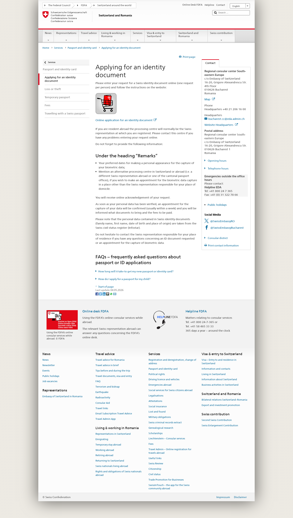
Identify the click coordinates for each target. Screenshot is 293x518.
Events (46, 370)
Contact (208, 63)
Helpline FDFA (196, 311)
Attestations (155, 401)
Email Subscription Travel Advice (113, 413)
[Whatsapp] (111, 293)
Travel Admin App (105, 419)
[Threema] (108, 293)
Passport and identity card (82, 47)
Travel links (101, 408)
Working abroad (104, 450)
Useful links (155, 458)
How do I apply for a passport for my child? (124, 279)
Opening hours (216, 160)
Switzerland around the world (114, 5)
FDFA (84, 5)
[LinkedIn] (104, 293)
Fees (151, 444)
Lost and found (157, 411)
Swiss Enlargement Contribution (220, 425)
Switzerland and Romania (192, 37)
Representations (66, 37)
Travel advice (89, 37)
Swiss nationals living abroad (111, 466)
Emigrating (101, 439)
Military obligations (160, 417)
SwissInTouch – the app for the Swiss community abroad (169, 487)
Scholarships (156, 433)
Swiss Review (156, 463)
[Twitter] (101, 293)
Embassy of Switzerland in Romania (62, 396)
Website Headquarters (221, 125)
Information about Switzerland (219, 379)
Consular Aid (102, 403)
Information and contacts (216, 368)
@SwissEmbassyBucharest (227, 227)
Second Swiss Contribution (217, 420)
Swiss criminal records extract (165, 422)
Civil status (155, 474)
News (48, 37)
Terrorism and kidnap (107, 386)
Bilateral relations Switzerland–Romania (224, 400)
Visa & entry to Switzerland (160, 37)
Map (209, 99)
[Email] (114, 293)
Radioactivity (102, 397)
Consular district (217, 238)
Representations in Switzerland (113, 433)
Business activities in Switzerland (220, 385)
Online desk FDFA (95, 311)
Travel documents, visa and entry (113, 376)
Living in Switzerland (214, 374)
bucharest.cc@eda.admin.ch (226, 119)
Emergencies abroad (160, 385)
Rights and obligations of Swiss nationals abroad (118, 473)
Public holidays (217, 205)
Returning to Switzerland (109, 460)
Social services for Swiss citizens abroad (170, 390)
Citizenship (155, 469)
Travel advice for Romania (109, 359)
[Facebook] (97, 293)
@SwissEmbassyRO (222, 221)
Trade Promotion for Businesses (166, 479)
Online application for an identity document (125, 120)
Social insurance (158, 406)
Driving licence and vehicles (164, 379)
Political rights (157, 374)
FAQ (97, 381)
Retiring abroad (104, 455)
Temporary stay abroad (108, 444)
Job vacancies (49, 381)
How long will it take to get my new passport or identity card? (135, 271)
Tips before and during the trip (112, 370)
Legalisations (156, 395)
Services (137, 37)
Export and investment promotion (221, 405)
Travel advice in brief (107, 365)
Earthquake (101, 392)
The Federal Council (59, 5)
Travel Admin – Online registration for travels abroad (170, 451)
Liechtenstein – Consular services (167, 438)
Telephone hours (218, 168)
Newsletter (48, 365)
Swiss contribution (221, 37)
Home (45, 47)
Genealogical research (161, 427)
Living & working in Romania (114, 37)
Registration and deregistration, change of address (172, 361)
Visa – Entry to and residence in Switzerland (219, 361)
